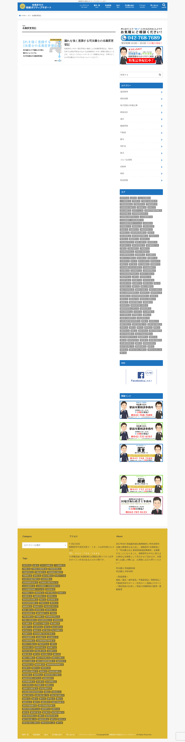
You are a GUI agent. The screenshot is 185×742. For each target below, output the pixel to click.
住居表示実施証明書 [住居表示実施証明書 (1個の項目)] (153, 210)
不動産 (123, 132)
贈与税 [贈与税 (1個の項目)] (148, 327)
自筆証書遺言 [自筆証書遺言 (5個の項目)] (143, 318)
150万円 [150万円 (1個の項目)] (124, 198)
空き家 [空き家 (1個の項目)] (137, 311)
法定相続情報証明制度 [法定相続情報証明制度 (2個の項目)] (129, 273)
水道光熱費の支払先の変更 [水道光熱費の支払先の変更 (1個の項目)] (131, 267)
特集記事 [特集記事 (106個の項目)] (126, 283)
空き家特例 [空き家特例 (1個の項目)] (126, 315)
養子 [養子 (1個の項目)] (123, 352)
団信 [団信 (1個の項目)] (151, 232)
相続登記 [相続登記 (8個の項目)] (134, 299)
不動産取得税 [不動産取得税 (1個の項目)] (126, 204)
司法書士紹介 (129, 6)
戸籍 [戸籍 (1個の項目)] (123, 248)
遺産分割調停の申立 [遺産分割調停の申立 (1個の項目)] (129, 337)
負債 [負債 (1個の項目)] (132, 327)
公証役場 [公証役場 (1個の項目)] (148, 223)
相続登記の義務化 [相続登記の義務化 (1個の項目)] (147, 299)
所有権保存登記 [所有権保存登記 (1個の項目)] (127, 251)
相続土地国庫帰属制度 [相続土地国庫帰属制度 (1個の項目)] (129, 293)
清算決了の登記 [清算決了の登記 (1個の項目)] (147, 273)
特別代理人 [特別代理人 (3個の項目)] (145, 277)
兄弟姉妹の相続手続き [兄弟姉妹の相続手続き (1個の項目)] (129, 217)
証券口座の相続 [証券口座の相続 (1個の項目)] (154, 324)
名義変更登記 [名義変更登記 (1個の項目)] (146, 229)
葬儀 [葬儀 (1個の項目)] (144, 321)
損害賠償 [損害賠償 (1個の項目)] (140, 255)
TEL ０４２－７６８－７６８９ (84, 552)
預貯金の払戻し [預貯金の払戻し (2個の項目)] (154, 349)
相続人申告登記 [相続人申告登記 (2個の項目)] (127, 289)
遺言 (122, 119)
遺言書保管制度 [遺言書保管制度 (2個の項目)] (127, 343)
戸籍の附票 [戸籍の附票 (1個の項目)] (133, 248)
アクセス (142, 6)
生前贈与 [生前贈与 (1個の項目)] (137, 283)
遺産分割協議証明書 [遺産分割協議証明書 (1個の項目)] (144, 334)
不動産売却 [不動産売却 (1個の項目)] (139, 204)
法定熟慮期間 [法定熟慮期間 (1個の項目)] (149, 267)
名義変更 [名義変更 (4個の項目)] (134, 229)
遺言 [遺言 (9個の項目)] (123, 340)
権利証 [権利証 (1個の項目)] (124, 264)
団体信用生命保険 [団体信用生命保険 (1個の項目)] (138, 232)
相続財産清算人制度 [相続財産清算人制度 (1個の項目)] (139, 305)
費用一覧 (97, 6)
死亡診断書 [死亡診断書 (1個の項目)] (144, 264)
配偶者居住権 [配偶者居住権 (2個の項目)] (149, 343)
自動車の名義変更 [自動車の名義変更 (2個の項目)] (128, 318)
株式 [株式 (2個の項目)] (134, 261)
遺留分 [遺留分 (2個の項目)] (153, 337)
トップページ (84, 6)
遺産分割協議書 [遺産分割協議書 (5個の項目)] (127, 334)
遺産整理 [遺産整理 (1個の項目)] (143, 337)
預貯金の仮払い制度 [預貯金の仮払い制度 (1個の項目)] (138, 349)
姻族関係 (124, 126)
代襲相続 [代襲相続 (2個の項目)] (141, 207)
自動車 (123, 166)
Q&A (118, 6)
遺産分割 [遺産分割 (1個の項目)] (143, 330)
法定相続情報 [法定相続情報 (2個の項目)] (149, 270)
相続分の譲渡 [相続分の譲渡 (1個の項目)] (155, 289)
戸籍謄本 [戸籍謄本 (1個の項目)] (144, 248)
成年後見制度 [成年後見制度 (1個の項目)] (138, 245)
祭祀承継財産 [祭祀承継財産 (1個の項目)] (126, 311)
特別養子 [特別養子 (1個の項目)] (137, 280)
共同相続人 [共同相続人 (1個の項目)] (126, 226)
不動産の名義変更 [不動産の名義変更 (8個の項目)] (149, 201)
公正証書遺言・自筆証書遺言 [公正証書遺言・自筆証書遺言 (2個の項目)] (132, 220)
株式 (122, 153)
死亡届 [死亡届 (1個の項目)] (133, 264)
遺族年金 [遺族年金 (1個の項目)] (125, 330)
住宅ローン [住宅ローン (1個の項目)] (138, 210)
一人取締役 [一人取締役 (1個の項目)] (126, 201)
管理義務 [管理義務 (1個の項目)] (137, 315)
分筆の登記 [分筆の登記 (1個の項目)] (149, 226)
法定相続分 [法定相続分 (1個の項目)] (136, 270)
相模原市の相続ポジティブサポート (122, 734)
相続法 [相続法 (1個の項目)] (124, 299)
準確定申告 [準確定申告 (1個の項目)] (126, 277)
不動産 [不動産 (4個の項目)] (136, 201)
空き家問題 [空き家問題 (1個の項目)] (149, 311)
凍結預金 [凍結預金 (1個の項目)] (137, 226)
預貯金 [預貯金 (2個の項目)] (124, 349)
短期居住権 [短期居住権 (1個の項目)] (145, 308)
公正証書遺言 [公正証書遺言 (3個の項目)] (146, 217)
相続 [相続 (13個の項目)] (136, 286)
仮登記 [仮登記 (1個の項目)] (151, 207)
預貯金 (123, 146)
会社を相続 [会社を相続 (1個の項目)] (126, 210)
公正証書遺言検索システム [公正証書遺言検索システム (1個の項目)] (131, 223)
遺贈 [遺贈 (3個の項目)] (138, 343)
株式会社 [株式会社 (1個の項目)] (155, 261)
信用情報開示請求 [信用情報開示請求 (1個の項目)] (140, 213)
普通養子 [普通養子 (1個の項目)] (152, 258)
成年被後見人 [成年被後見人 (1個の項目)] (152, 245)
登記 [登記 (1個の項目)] (157, 283)
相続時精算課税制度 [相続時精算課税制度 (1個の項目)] (140, 296)
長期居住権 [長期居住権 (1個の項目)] (141, 346)
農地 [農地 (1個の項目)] (156, 327)
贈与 (122, 139)
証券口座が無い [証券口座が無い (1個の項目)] (139, 324)
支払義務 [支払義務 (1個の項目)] (151, 255)
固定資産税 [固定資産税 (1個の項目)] (126, 236)
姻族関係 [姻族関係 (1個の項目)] (134, 239)
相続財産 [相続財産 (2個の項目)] (125, 305)
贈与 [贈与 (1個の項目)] (140, 327)
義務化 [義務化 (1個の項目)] (147, 315)
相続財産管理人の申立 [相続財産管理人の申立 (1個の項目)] (129, 308)
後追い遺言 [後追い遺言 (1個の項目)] (141, 242)
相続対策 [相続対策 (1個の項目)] (144, 293)
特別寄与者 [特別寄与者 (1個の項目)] (126, 280)
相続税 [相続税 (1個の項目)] (124, 302)
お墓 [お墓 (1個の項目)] (133, 198)
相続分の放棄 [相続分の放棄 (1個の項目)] (141, 289)
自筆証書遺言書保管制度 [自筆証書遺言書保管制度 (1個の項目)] (130, 321)
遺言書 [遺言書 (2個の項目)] (143, 340)
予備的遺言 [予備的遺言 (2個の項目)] (152, 204)
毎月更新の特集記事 (129, 105)
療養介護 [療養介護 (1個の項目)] (148, 283)
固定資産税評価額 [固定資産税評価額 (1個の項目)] (140, 236)
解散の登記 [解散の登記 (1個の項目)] (126, 324)
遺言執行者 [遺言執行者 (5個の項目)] (133, 340)
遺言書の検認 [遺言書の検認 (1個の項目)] (155, 340)
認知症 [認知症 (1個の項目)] (124, 327)
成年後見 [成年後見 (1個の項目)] (152, 242)
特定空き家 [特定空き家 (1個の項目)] (149, 280)
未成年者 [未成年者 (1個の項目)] (125, 261)
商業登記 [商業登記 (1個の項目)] (125, 232)
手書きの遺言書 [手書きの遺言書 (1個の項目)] (142, 251)
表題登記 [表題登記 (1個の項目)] (154, 321)
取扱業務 (108, 6)
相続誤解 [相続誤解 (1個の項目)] (148, 302)
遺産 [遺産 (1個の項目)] (134, 330)
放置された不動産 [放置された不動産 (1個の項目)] (128, 258)
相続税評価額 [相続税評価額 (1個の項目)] (135, 302)
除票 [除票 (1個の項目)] (151, 346)
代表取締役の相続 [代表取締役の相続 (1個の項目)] (128, 207)
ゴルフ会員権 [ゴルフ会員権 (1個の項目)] (144, 198)
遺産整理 (124, 91)
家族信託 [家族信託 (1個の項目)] (144, 239)
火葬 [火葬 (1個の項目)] (135, 277)
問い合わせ (154, 6)
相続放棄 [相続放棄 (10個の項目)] (125, 296)
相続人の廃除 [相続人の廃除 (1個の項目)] (147, 286)
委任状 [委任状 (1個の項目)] (124, 239)
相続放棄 (124, 98)
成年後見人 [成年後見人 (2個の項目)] (126, 245)
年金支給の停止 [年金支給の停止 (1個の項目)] (127, 242)
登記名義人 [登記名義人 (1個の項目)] (126, 286)
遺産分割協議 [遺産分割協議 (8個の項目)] (155, 330)
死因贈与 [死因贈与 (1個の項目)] (155, 264)
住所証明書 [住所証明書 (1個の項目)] (126, 213)
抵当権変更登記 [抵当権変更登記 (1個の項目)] (127, 255)
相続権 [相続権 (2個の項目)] (153, 296)
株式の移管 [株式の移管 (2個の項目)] (144, 261)
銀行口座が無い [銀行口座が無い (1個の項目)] (127, 346)
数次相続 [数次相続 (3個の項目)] (141, 258)
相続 (122, 173)
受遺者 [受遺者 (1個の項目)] (124, 229)
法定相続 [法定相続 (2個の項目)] (125, 270)
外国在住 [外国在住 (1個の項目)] (154, 236)
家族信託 (124, 112)
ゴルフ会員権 (126, 159)
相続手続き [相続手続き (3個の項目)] (156, 293)
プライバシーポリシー (87, 734)
